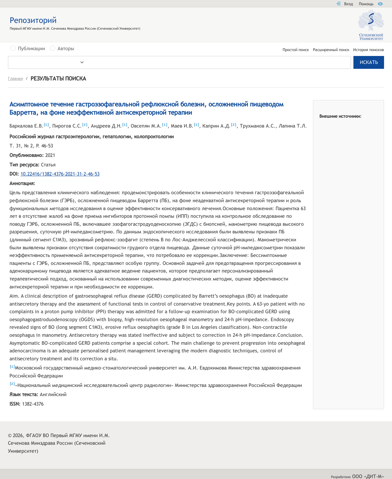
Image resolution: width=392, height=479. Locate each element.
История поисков (368, 50)
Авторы (66, 48)
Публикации (31, 48)
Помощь (366, 4)
